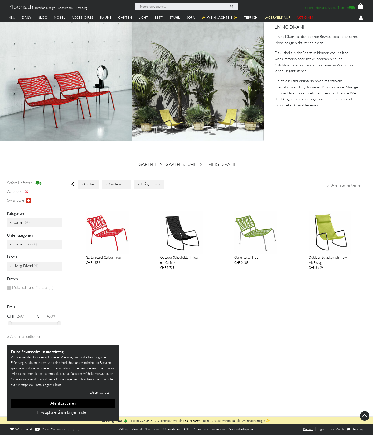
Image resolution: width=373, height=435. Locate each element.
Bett (159, 17)
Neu (11, 17)
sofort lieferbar (24, 183)
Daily (27, 17)
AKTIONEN (305, 17)
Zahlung (123, 429)
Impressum (218, 429)
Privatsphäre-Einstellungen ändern (63, 413)
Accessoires (82, 17)
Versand (137, 429)
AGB (186, 429)
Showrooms (152, 429)
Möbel (59, 17)
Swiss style (19, 201)
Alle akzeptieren (63, 403)
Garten (125, 17)
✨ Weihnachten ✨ (219, 17)
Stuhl (175, 17)
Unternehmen (171, 429)
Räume (106, 17)
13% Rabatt (190, 421)
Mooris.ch (20, 7)
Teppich (251, 17)
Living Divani (220, 165)
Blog (42, 17)
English (321, 429)
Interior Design (45, 8)
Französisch (337, 429)
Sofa (190, 17)
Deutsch (308, 429)
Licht (143, 17)
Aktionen (19, 192)
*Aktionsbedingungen (241, 429)
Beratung (82, 8)
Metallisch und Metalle (33, 288)
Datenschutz (200, 429)
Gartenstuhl (180, 165)
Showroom (65, 8)
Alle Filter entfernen (344, 186)
